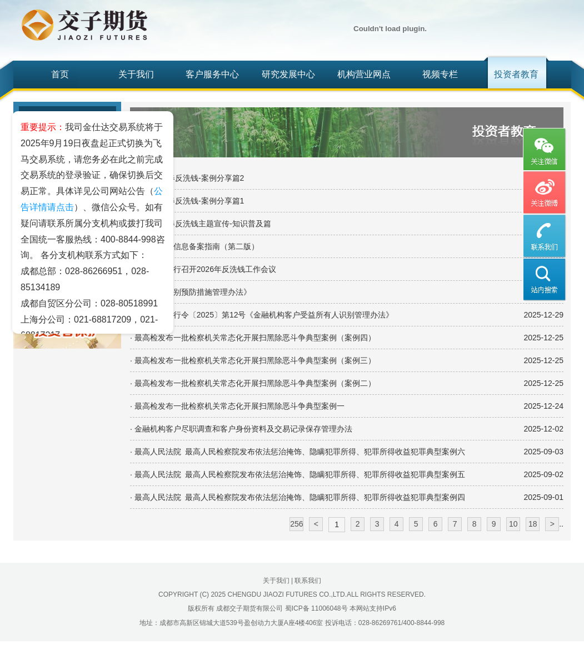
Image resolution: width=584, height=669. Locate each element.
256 (296, 523)
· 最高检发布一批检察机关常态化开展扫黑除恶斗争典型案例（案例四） (253, 337)
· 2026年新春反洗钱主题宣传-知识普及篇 (200, 223)
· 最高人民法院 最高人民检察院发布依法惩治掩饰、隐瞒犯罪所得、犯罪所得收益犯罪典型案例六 (297, 451)
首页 (60, 74)
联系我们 (308, 580)
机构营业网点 (364, 74)
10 (513, 523)
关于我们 (136, 74)
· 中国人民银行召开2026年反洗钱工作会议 (203, 269)
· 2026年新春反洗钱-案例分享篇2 (187, 178)
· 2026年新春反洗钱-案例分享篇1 (187, 200)
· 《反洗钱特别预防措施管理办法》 (190, 292)
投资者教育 (516, 74)
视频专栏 (440, 74)
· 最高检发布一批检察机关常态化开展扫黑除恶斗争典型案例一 (237, 406)
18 (532, 523)
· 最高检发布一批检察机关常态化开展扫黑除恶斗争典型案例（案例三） (253, 360)
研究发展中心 (288, 74)
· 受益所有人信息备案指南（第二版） (194, 246)
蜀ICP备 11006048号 (316, 608)
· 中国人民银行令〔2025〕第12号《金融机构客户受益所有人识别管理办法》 (262, 314)
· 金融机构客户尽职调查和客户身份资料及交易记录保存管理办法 (241, 428)
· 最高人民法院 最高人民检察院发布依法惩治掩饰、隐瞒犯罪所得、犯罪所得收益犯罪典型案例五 (297, 474)
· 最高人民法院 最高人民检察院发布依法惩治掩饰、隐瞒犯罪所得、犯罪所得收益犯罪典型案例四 (297, 497)
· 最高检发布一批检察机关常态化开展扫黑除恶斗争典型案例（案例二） (253, 383)
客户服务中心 (212, 74)
